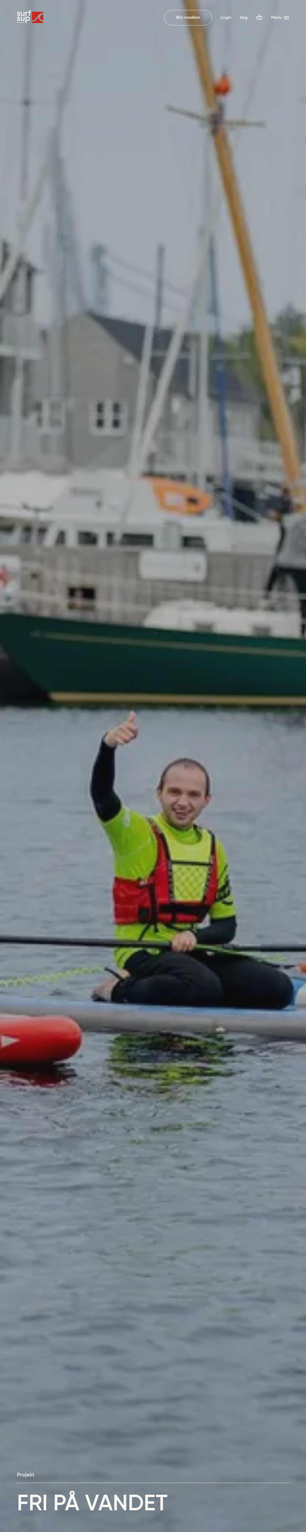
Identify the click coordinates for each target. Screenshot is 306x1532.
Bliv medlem (188, 18)
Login (225, 18)
